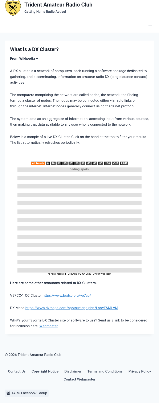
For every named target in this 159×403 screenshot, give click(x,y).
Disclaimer (72, 371)
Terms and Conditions (104, 371)
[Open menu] (150, 24)
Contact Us (17, 371)
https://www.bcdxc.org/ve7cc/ (67, 295)
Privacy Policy (140, 371)
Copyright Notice (45, 371)
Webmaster (48, 326)
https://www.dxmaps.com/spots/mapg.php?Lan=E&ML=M (71, 308)
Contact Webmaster (79, 379)
